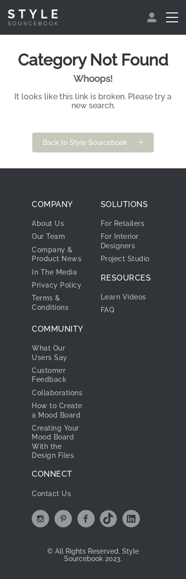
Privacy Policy (56, 285)
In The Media (54, 272)
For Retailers (123, 223)
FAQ (108, 310)
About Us (48, 223)
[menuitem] (153, 17)
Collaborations (57, 393)
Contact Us (51, 494)
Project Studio (125, 259)
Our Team (48, 236)
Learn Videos (123, 297)
